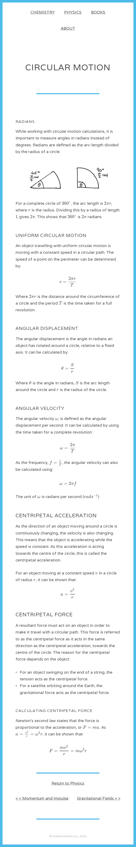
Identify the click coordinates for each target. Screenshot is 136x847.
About (68, 28)
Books (98, 12)
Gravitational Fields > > (98, 798)
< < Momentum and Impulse (42, 798)
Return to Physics (67, 783)
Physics (73, 12)
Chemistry (42, 12)
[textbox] (66, 203)
